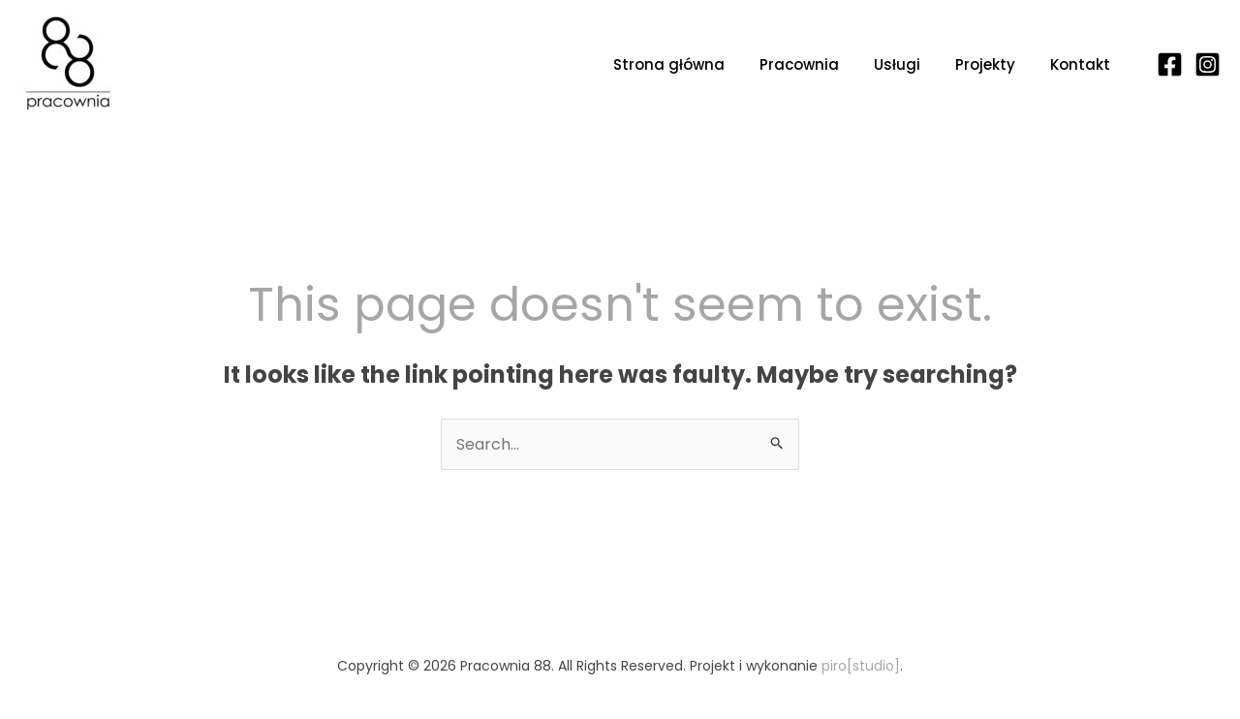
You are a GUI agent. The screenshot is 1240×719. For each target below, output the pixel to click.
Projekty (985, 64)
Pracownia (799, 64)
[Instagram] (1207, 64)
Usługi (897, 64)
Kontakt (1080, 64)
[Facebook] (1170, 64)
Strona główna (669, 64)
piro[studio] (861, 665)
